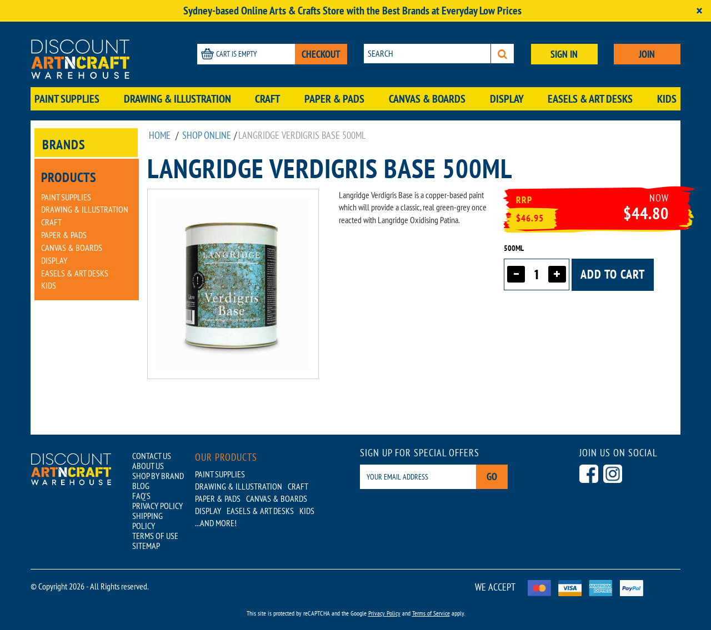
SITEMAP (146, 545)
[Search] (502, 53)
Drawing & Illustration (177, 99)
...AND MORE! (216, 522)
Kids (667, 99)
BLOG (140, 485)
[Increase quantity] (557, 274)
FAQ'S (141, 495)
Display (507, 99)
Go (492, 476)
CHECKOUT (321, 54)
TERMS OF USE (155, 535)
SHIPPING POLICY (147, 520)
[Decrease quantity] (516, 274)
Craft (267, 99)
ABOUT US (148, 465)
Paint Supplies (66, 99)
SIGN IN (564, 54)
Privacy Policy (384, 613)
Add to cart (612, 274)
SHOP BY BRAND (158, 475)
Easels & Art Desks (590, 99)
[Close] (699, 10)
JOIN (647, 54)
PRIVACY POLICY (157, 505)
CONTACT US (151, 455)
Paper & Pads (334, 99)
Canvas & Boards (427, 99)
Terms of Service (431, 613)
